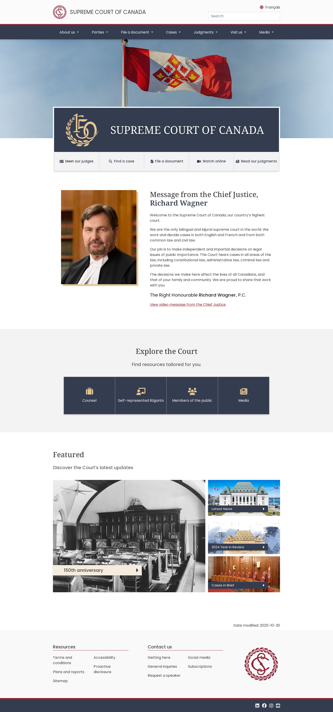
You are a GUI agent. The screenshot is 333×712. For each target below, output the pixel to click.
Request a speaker (164, 675)
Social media (199, 657)
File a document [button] (135, 32)
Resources (64, 647)
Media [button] (265, 32)
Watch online (211, 161)
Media (243, 395)
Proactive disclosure (102, 669)
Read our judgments (256, 161)
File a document (166, 161)
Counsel (89, 395)
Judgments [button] (204, 32)
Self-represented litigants (141, 395)
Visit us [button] (236, 32)
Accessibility (104, 657)
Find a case (121, 161)
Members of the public (192, 395)
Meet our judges (77, 161)
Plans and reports (68, 671)
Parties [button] (98, 32)
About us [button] (67, 32)
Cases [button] (172, 32)
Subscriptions (200, 666)
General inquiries (162, 666)
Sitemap (60, 680)
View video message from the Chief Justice (188, 304)
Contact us (160, 647)
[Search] (244, 16)
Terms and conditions (62, 660)
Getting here (159, 657)
